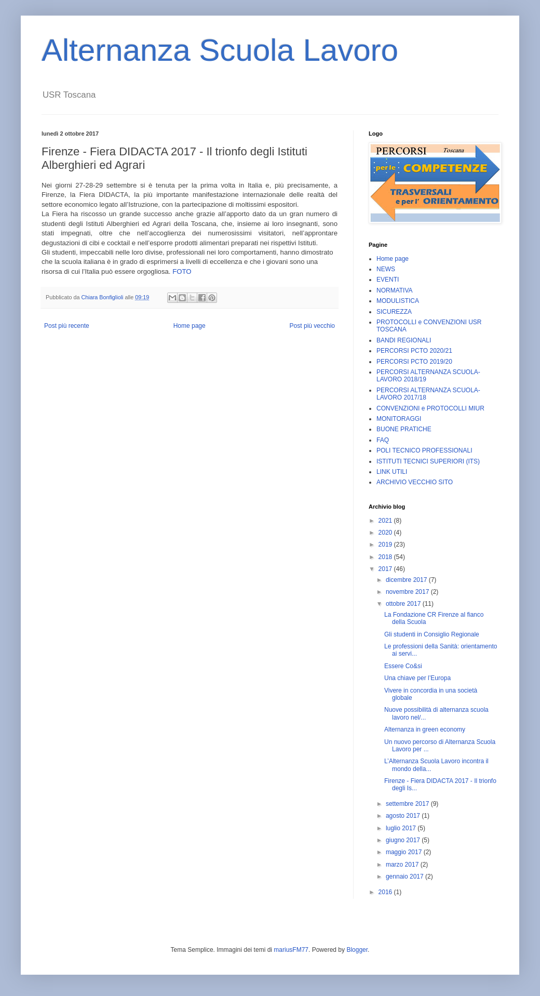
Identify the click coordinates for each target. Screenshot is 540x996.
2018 (386, 557)
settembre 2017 (408, 803)
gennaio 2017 (405, 876)
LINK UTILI (391, 471)
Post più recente (66, 325)
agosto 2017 (404, 815)
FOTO (181, 271)
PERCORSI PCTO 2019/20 (414, 361)
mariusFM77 (291, 949)
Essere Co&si (403, 666)
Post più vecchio (312, 325)
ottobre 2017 (404, 603)
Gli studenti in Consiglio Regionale (431, 634)
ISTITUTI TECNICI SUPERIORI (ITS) (428, 461)
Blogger (357, 949)
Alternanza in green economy (424, 729)
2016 (386, 892)
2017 (386, 569)
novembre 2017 (408, 591)
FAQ (382, 440)
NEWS (385, 269)
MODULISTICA (397, 300)
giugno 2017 (404, 840)
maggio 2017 (405, 852)
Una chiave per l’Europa (417, 678)
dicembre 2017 (407, 579)
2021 (386, 520)
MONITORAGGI (398, 418)
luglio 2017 (401, 828)
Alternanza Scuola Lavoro (220, 50)
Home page (189, 325)
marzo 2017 (403, 864)
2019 (386, 544)
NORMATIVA (394, 290)
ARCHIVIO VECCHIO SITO (414, 482)
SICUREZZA (394, 311)
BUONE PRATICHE (403, 429)
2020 (386, 532)
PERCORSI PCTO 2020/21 (414, 350)
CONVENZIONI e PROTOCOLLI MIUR (430, 408)
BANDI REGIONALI (403, 340)
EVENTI (387, 279)
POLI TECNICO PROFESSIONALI (424, 450)
